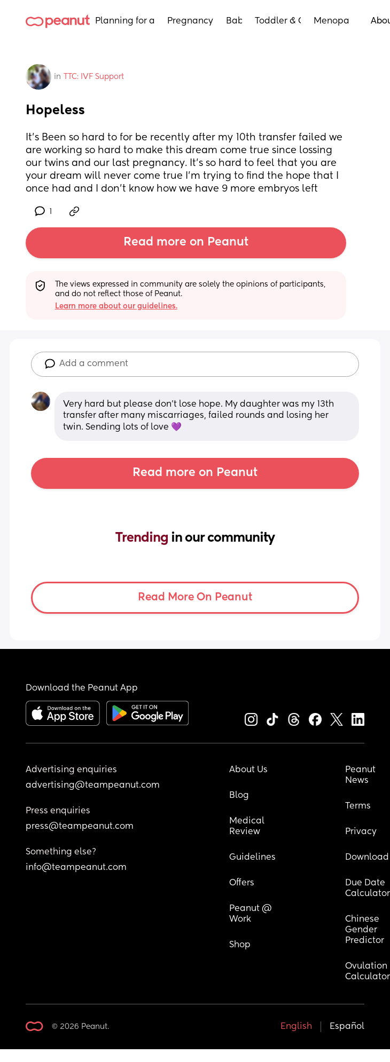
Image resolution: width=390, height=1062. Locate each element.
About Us (248, 770)
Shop (240, 945)
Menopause (331, 21)
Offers (241, 883)
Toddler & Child (278, 21)
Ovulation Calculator (367, 971)
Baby (234, 21)
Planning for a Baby (124, 21)
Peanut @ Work (251, 914)
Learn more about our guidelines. (116, 306)
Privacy (361, 832)
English (296, 1027)
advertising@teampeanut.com (93, 785)
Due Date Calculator (367, 888)
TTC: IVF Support (94, 77)
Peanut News (361, 775)
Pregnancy (190, 21)
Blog (239, 795)
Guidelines (252, 857)
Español (347, 1027)
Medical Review (248, 826)
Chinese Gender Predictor (364, 930)
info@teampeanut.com (76, 867)
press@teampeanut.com (80, 826)
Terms (358, 806)
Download (367, 857)
